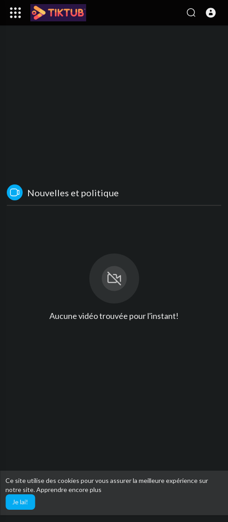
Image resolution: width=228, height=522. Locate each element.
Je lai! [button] (20, 502)
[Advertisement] (114, 107)
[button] (211, 13)
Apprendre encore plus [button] (69, 489)
